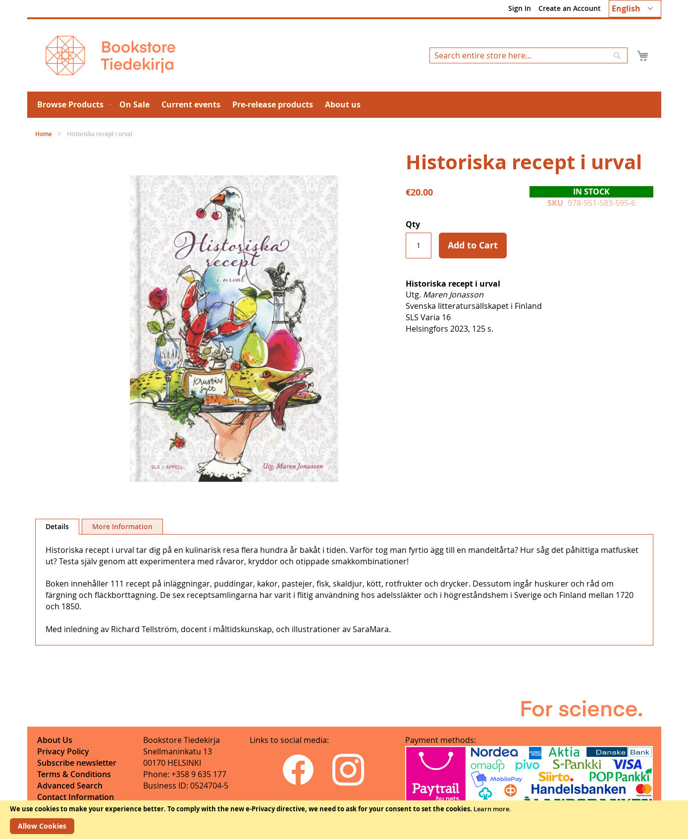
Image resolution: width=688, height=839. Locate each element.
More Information (122, 526)
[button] (635, 8)
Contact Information (75, 796)
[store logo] (110, 55)
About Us (54, 740)
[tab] (57, 527)
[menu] (344, 105)
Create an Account (569, 8)
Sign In (519, 8)
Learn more (491, 808)
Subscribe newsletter (76, 762)
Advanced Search (70, 785)
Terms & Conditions (74, 774)
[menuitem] (72, 105)
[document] (344, 819)
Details (57, 526)
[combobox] (528, 55)
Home (43, 134)
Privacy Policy (63, 751)
